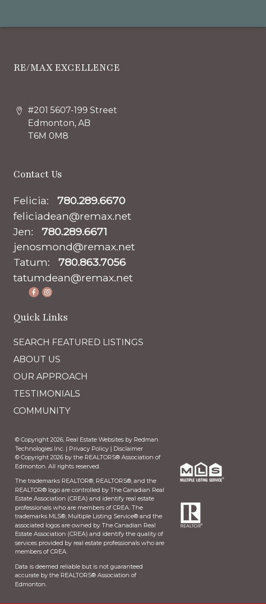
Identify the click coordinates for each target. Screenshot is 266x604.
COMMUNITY (41, 411)
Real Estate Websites (95, 439)
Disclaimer (128, 448)
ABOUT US (36, 359)
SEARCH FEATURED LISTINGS (78, 342)
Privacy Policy (89, 448)
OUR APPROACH (50, 376)
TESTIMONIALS (46, 394)
